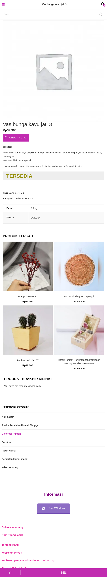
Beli (64, 572)
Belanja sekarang (12, 527)
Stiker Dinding (10, 467)
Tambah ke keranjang (11, 572)
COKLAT (35, 217)
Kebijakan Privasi (12, 552)
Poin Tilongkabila (12, 534)
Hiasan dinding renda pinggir (79, 296)
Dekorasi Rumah (24, 198)
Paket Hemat (9, 450)
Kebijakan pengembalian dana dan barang (28, 560)
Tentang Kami (10, 544)
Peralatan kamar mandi (15, 459)
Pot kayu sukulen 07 (28, 360)
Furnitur (6, 442)
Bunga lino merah (27, 296)
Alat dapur (8, 416)
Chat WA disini (53, 508)
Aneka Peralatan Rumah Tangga (20, 425)
